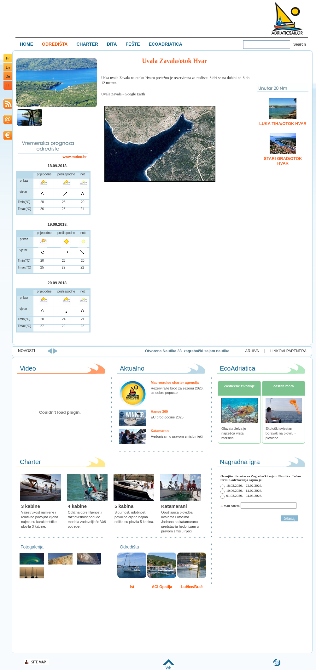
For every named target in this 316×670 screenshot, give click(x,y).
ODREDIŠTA (54, 44)
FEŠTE (133, 44)
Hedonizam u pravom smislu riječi (176, 436)
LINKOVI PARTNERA (288, 351)
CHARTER (87, 44)
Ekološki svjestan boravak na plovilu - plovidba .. (281, 433)
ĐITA (112, 44)
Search (299, 44)
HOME (26, 44)
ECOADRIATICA (165, 44)
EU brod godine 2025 (167, 417)
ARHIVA (252, 351)
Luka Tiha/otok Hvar (283, 123)
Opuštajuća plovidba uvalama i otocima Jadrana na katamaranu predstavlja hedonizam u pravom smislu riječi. (180, 521)
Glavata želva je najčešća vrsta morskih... (233, 433)
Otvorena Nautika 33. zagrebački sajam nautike (220, 351)
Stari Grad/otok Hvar (283, 161)
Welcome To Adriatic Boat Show (287, 18)
